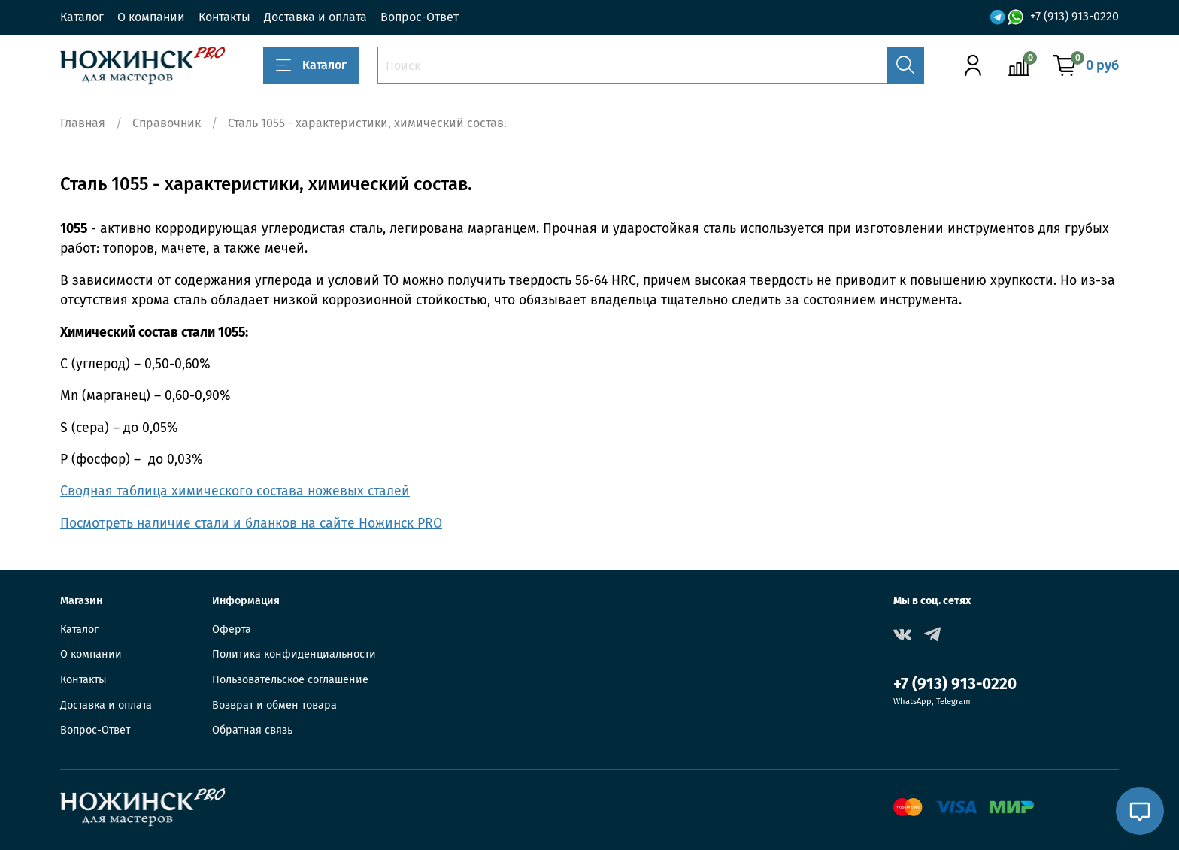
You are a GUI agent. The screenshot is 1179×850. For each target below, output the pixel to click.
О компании (151, 17)
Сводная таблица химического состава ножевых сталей (235, 491)
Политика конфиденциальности (294, 654)
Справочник (166, 123)
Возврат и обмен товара (274, 705)
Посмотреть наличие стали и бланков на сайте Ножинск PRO (251, 523)
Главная (82, 123)
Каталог (82, 17)
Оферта (231, 629)
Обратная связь (252, 730)
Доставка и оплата (315, 17)
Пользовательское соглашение (290, 679)
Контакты (224, 17)
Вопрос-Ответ (419, 17)
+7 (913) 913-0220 (1074, 16)
